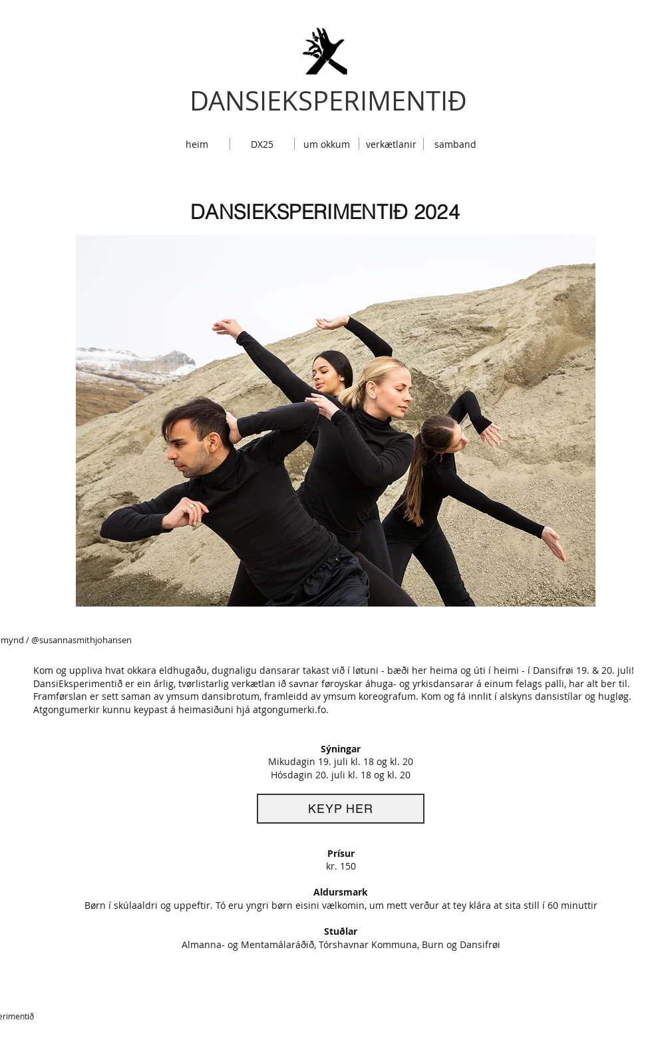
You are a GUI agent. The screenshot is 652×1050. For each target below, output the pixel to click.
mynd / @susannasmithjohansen (66, 640)
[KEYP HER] (340, 809)
